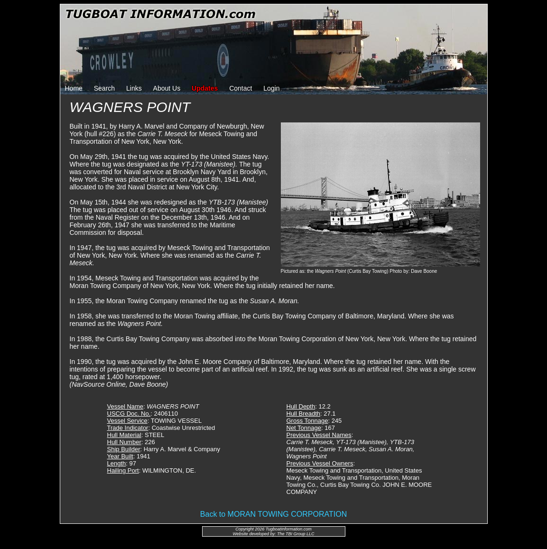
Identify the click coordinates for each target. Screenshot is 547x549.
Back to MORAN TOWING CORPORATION (273, 514)
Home (74, 88)
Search (104, 88)
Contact (240, 88)
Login (271, 88)
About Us (167, 88)
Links (134, 88)
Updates (205, 88)
